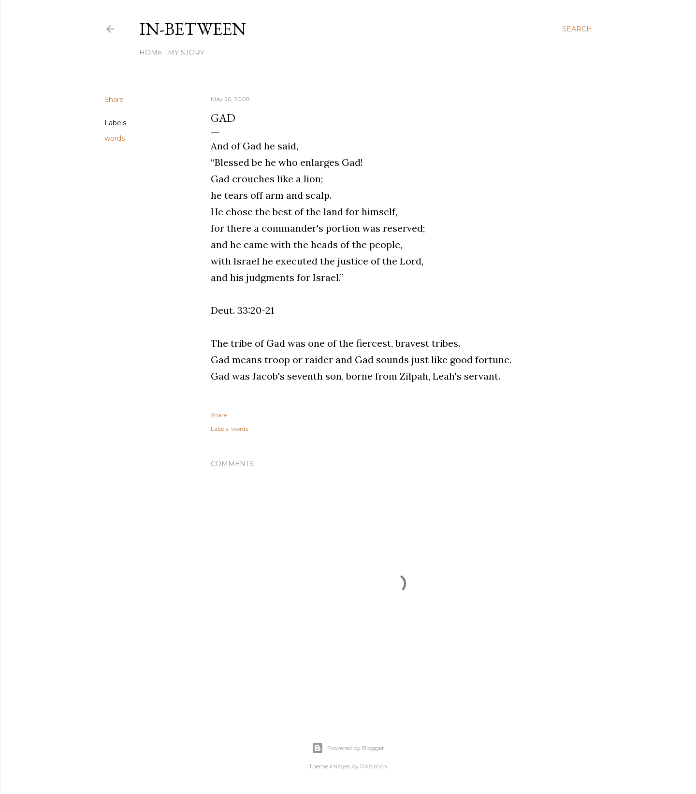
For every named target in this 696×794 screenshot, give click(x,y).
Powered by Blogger (348, 748)
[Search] (577, 29)
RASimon (373, 766)
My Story (186, 52)
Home (150, 52)
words (114, 138)
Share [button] (114, 99)
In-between (192, 28)
